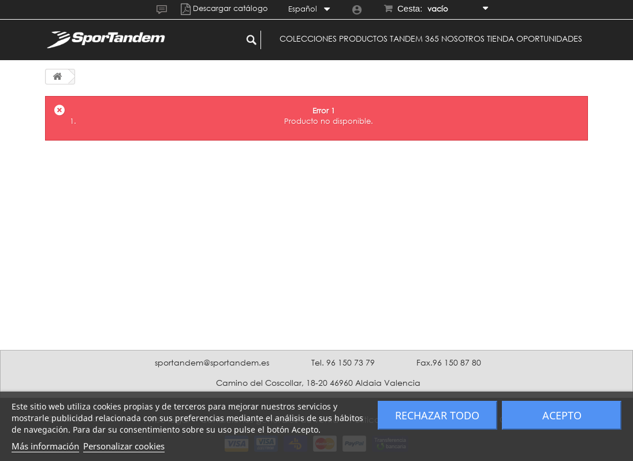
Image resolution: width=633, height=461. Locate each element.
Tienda (500, 38)
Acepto (562, 415)
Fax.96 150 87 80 (448, 362)
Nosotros (463, 38)
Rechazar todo (437, 415)
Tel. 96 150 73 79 (343, 362)
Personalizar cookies (124, 446)
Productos (363, 38)
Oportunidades (549, 38)
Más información (45, 446)
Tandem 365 (414, 38)
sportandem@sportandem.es (212, 362)
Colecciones (308, 38)
